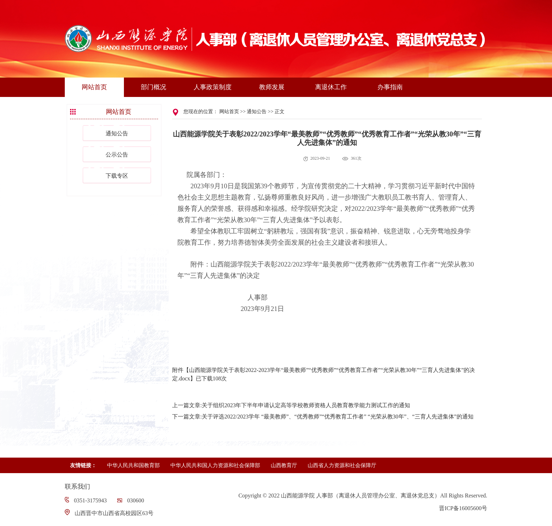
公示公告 (117, 155)
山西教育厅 (284, 465)
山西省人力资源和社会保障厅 (342, 465)
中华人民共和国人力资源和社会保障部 (215, 465)
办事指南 (390, 87)
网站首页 (94, 87)
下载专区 (117, 176)
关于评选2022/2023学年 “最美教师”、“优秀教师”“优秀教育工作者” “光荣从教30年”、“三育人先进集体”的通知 (337, 417)
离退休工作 (331, 87)
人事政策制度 (213, 87)
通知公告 (117, 133)
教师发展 (271, 87)
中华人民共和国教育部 (133, 465)
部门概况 (153, 87)
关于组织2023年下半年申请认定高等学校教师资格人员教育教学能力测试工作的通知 (306, 405)
